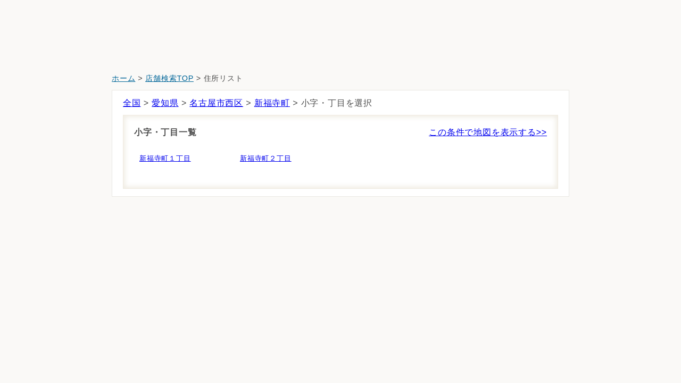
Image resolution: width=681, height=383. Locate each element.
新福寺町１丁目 (165, 158)
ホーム (123, 78)
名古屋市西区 (216, 102)
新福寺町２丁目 (266, 158)
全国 (132, 102)
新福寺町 (272, 102)
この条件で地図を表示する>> (488, 132)
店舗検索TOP (169, 78)
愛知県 (165, 102)
